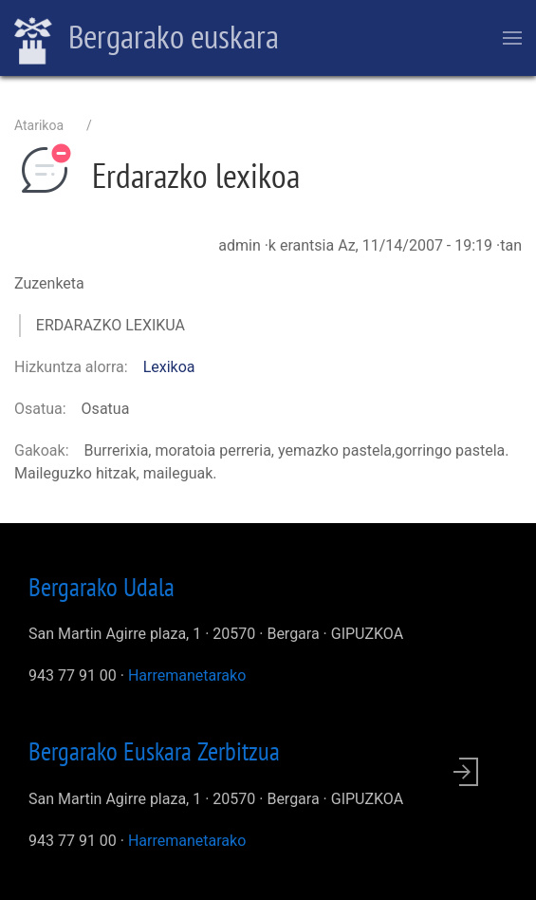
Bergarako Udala (101, 587)
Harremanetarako (187, 675)
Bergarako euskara (146, 39)
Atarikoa (39, 125)
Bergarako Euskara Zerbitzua (154, 751)
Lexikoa (169, 367)
